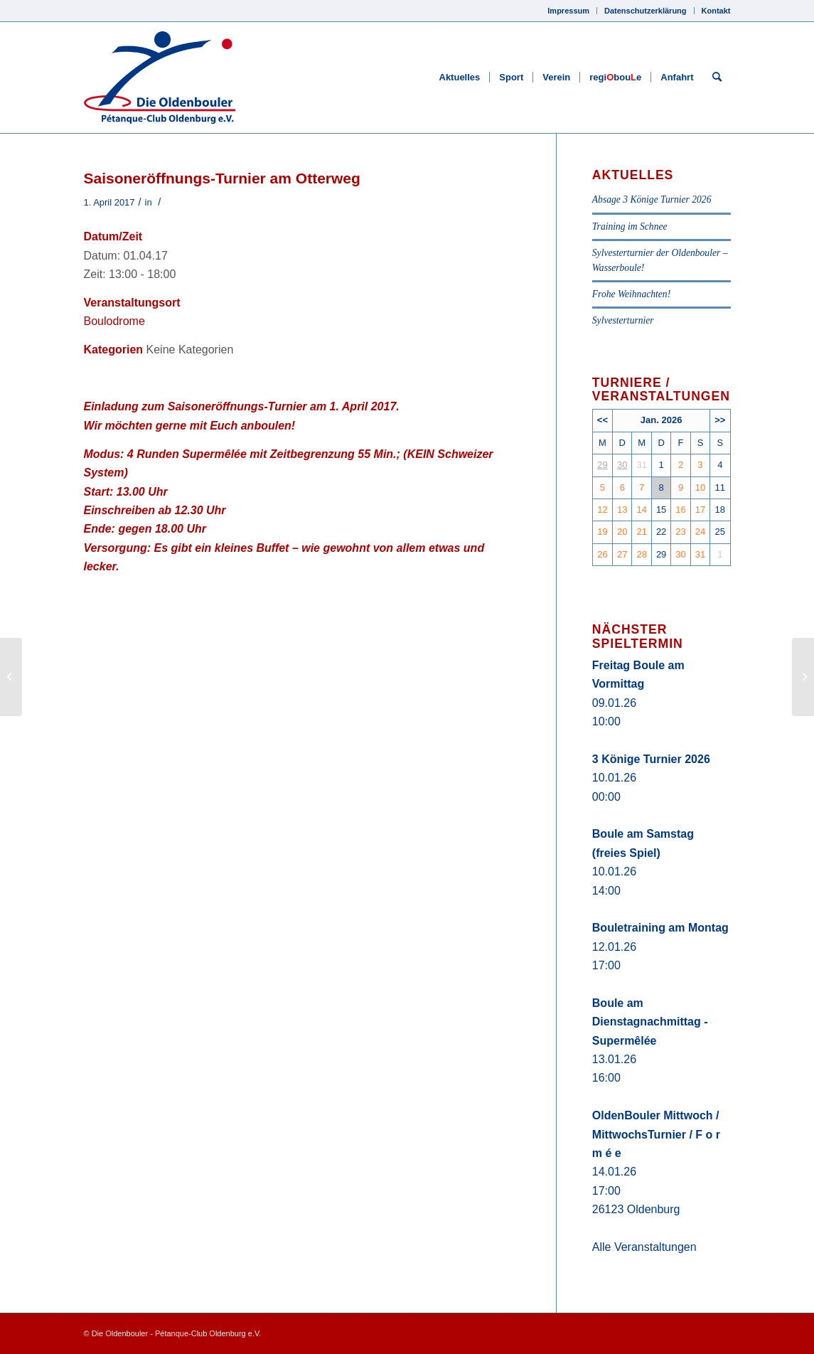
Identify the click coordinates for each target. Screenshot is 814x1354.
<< (602, 420)
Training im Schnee (630, 226)
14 (641, 509)
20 (622, 531)
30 (622, 464)
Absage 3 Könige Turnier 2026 (652, 199)
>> (719, 420)
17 (700, 509)
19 (602, 531)
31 (700, 554)
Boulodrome (114, 321)
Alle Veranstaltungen (644, 1247)
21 (641, 531)
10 (700, 487)
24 (700, 531)
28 (641, 554)
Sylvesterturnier (623, 320)
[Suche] (717, 77)
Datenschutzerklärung (645, 10)
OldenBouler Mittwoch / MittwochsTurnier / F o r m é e (656, 1134)
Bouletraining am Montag (660, 928)
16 (680, 509)
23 (680, 531)
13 (622, 509)
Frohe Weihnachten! (631, 294)
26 (602, 554)
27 (622, 554)
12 (602, 509)
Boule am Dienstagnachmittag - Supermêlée (650, 1022)
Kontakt (716, 10)
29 (602, 464)
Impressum (568, 10)
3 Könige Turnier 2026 (651, 759)
